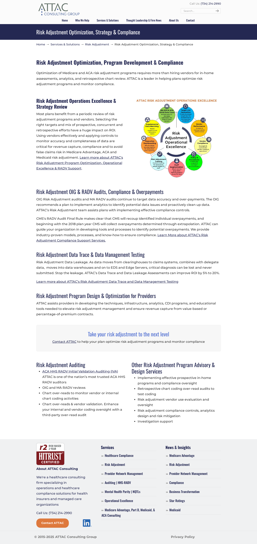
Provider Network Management (124, 473)
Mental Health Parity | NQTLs (122, 491)
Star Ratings (177, 500)
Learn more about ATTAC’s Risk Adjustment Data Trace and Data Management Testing (107, 282)
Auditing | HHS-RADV (118, 482)
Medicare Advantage (181, 455)
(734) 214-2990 (211, 3)
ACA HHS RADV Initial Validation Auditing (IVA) (80, 371)
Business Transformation (184, 491)
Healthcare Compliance (119, 455)
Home (40, 44)
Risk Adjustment (97, 44)
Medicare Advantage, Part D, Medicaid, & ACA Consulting (128, 512)
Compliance (176, 482)
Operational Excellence (119, 500)
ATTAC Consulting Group (58, 9)
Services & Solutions (65, 44)
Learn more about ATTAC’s (101, 157)
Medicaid (175, 509)
